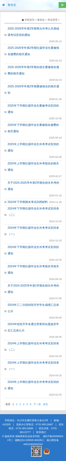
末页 (45, 404)
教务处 (41, 19)
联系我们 (41, 432)
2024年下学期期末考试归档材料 (28, 201)
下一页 (37, 404)
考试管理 (52, 19)
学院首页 (29, 19)
